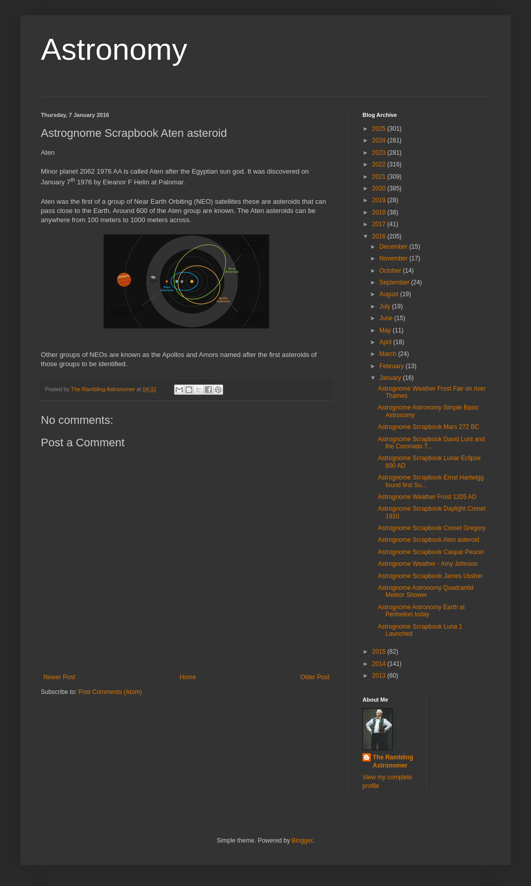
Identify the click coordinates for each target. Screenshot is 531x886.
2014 (380, 663)
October (391, 270)
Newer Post (59, 677)
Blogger (302, 840)
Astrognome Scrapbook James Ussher (430, 576)
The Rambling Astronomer (393, 762)
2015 (380, 651)
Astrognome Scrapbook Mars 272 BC (428, 426)
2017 (380, 224)
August (389, 294)
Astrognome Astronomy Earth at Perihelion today (421, 611)
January (391, 377)
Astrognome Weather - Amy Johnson (428, 563)
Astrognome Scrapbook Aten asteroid (428, 539)
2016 (380, 236)
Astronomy (114, 49)
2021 (380, 176)
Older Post (314, 677)
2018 (380, 212)
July (385, 306)
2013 (380, 675)
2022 (380, 164)
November (394, 258)
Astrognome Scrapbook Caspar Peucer (431, 552)
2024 (380, 140)
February (392, 366)
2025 (380, 128)
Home (188, 677)
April (386, 342)
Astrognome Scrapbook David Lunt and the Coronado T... (431, 443)
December (394, 246)
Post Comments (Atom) (110, 692)
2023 (380, 152)
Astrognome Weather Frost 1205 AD (427, 496)
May (386, 330)
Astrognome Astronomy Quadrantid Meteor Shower (425, 591)
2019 (380, 200)
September (395, 282)
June (386, 318)
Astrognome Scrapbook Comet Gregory (432, 528)
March (388, 353)
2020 (380, 188)
